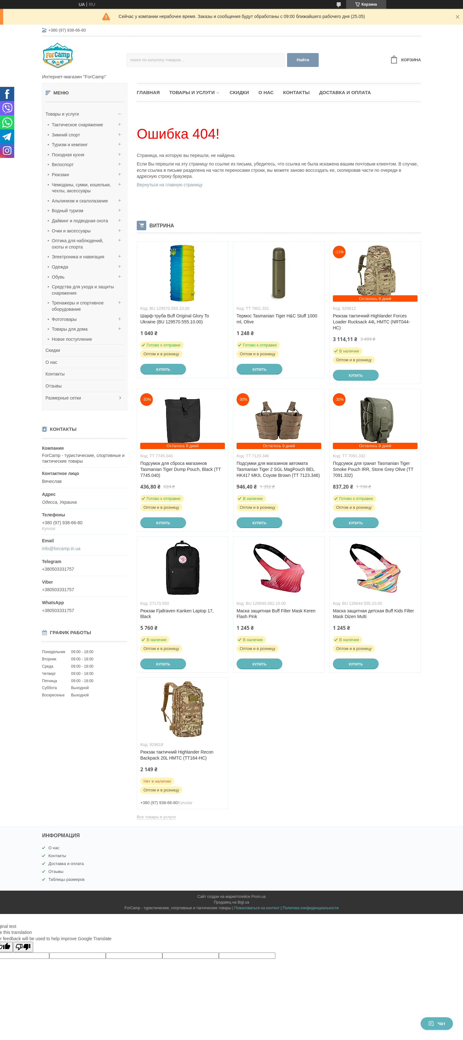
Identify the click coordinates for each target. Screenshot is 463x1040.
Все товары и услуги (156, 817)
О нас (51, 362)
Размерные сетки (63, 397)
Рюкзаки (60, 174)
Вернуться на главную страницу (169, 184)
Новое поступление (72, 339)
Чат (436, 1023)
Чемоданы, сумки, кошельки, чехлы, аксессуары (81, 188)
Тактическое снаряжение (77, 124)
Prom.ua (258, 896)
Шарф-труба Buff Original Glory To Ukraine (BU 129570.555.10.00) (174, 318)
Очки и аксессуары (71, 230)
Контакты (54, 373)
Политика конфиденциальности (311, 908)
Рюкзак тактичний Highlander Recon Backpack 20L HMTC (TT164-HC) (176, 754)
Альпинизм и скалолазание (80, 200)
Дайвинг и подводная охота (80, 220)
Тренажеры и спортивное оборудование (78, 306)
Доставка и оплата (345, 92)
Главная (148, 92)
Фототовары (64, 319)
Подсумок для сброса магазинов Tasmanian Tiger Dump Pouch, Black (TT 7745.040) (180, 469)
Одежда (60, 266)
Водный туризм (67, 210)
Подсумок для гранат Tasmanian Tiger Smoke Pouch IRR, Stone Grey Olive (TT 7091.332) (373, 469)
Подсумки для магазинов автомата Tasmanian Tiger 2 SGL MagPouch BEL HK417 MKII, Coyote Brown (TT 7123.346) (278, 469)
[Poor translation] (23, 947)
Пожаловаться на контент (257, 908)
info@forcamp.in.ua (61, 548)
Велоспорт (63, 164)
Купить (163, 369)
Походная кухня (68, 154)
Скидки (52, 350)
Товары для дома (69, 329)
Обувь (58, 277)
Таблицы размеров (66, 879)
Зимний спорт (66, 134)
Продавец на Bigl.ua (231, 902)
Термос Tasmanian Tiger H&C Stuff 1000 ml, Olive (277, 318)
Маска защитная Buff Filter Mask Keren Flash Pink (276, 613)
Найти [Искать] (303, 59)
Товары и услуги (62, 114)
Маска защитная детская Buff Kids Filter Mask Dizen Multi (373, 613)
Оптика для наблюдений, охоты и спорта (77, 243)
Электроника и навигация (78, 256)
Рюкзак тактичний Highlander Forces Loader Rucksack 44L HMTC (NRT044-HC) (371, 321)
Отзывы (53, 385)
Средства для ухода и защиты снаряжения (83, 290)
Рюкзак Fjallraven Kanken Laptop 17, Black (176, 613)
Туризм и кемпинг (70, 144)
